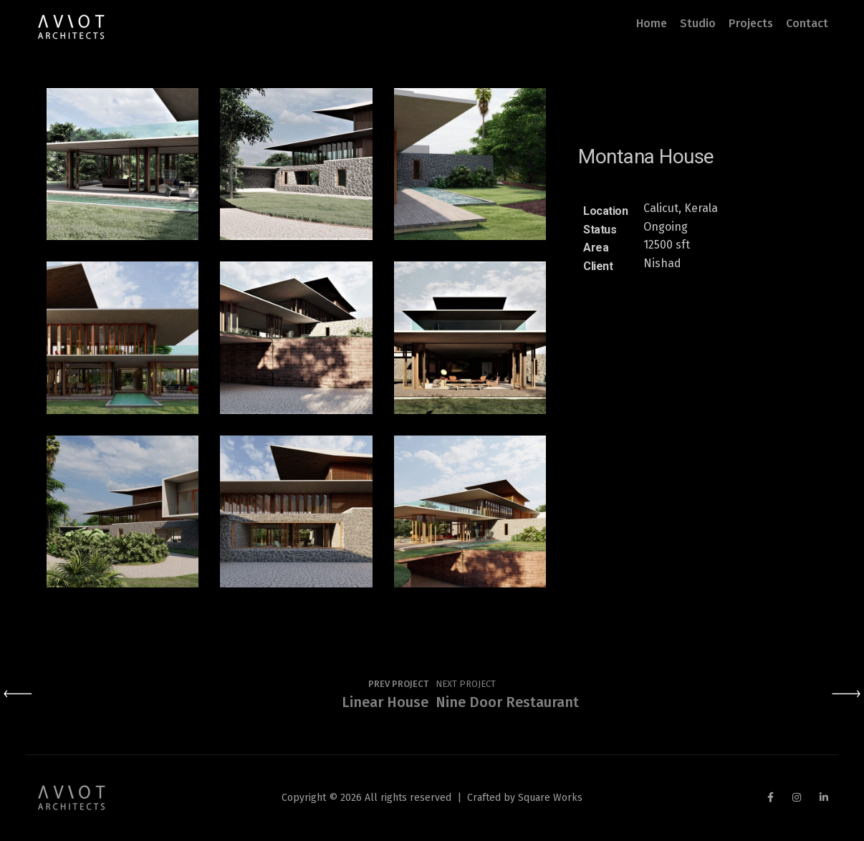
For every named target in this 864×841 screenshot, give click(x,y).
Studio (698, 23)
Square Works (550, 798)
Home (651, 23)
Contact (807, 23)
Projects (751, 23)
